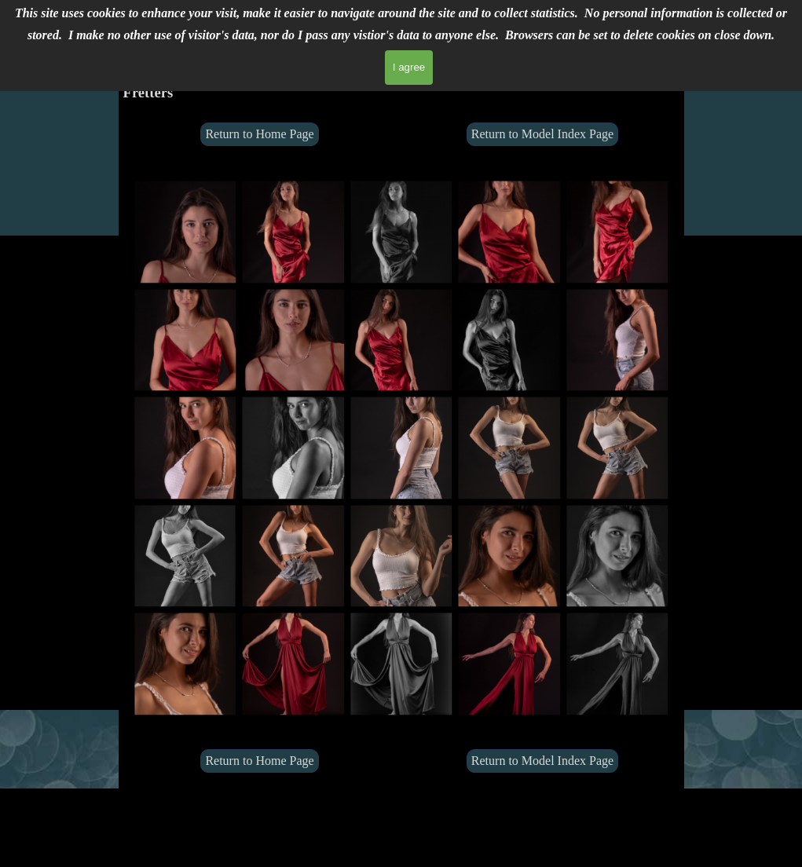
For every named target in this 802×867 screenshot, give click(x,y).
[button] (185, 231)
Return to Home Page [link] (259, 134)
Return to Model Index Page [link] (542, 134)
